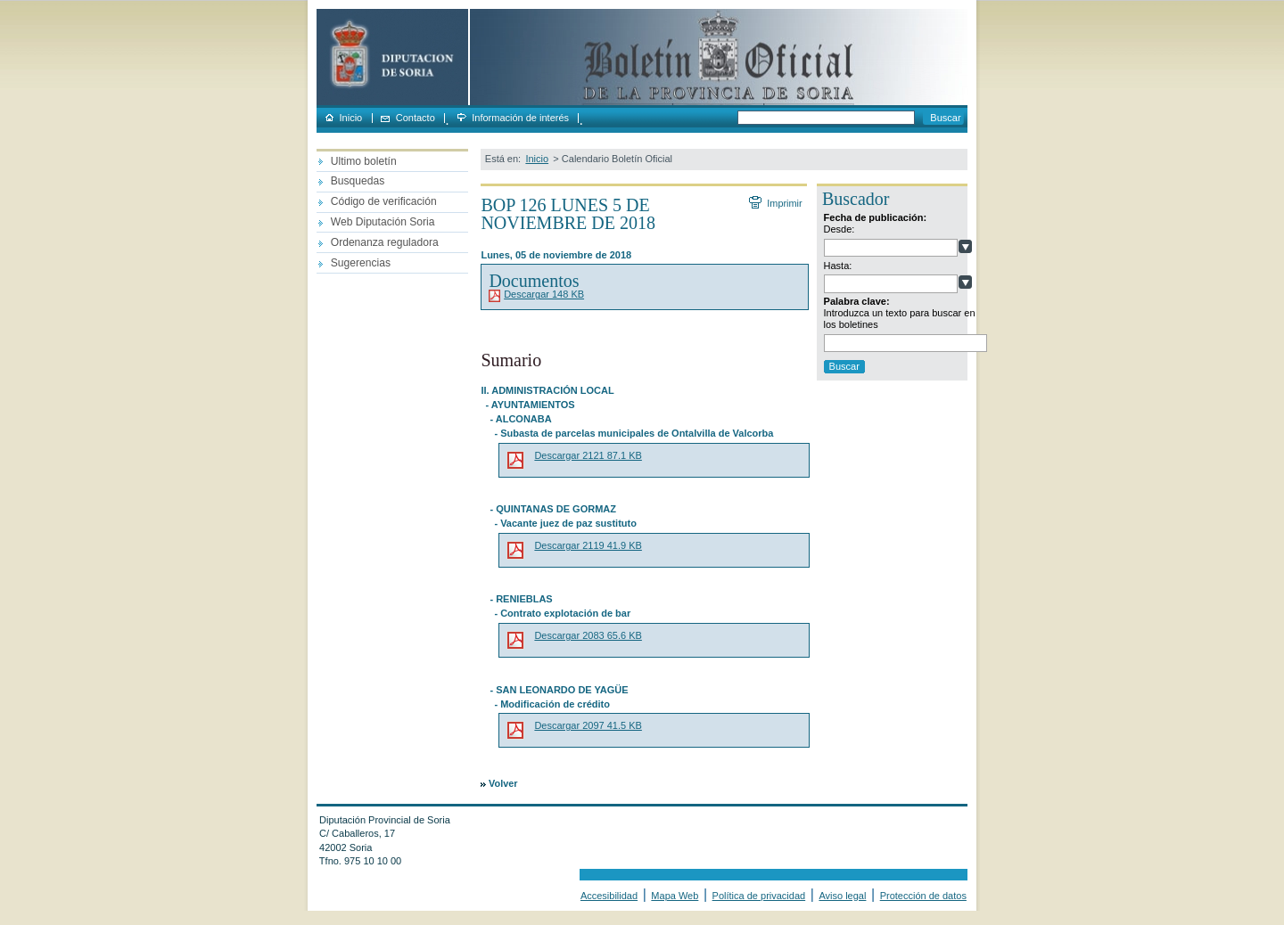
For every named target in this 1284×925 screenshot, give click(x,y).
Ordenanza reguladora (385, 242)
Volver (503, 783)
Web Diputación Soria (383, 222)
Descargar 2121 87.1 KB (587, 455)
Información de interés (520, 118)
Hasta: (838, 265)
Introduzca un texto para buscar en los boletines (899, 318)
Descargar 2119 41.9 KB (587, 545)
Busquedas (358, 181)
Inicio (351, 118)
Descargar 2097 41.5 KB (587, 725)
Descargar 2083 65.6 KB (587, 635)
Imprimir (784, 203)
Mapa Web (674, 895)
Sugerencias (361, 263)
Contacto (415, 118)
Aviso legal (842, 895)
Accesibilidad (609, 895)
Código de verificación (384, 201)
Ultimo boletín (364, 161)
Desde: (839, 229)
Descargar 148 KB (544, 294)
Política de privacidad (759, 895)
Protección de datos (923, 895)
